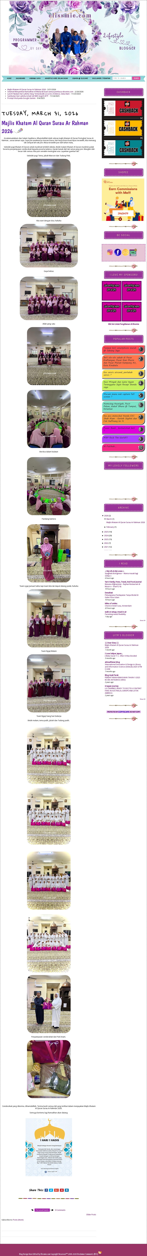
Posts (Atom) (18, 1220)
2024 (106, 535)
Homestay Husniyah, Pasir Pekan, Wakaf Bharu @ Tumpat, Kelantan (120, 406)
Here (31, 1254)
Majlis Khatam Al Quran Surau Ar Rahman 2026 (26, 89)
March (109, 519)
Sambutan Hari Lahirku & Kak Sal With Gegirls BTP (27, 96)
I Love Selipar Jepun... (114, 653)
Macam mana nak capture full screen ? (119, 395)
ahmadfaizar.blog (112, 662)
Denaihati (109, 593)
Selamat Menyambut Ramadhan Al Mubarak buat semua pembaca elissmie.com (40, 92)
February (110, 527)
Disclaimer (81, 1254)
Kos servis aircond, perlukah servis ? (118, 373)
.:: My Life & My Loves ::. (114, 571)
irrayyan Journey (111, 686)
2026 (106, 516)
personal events (42, 1210)
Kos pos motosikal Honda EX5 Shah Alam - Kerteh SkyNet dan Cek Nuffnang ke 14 (120, 419)
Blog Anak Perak (111, 675)
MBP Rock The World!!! (116, 438)
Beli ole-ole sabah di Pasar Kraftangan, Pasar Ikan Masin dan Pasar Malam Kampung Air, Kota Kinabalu (120, 361)
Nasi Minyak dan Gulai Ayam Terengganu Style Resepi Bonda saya (120, 385)
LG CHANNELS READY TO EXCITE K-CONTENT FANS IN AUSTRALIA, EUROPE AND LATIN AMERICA (123, 690)
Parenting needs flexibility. (115, 614)
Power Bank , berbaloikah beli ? (119, 429)
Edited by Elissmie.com (41, 1254)
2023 (106, 539)
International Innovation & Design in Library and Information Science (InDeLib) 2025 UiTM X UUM (123, 666)
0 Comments (60, 1210)
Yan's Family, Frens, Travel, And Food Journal (123, 582)
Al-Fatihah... (110, 446)
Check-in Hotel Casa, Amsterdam (118, 606)
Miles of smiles (111, 603)
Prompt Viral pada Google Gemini (21, 98)
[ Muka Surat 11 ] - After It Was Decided (121, 656)
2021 (106, 547)
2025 (106, 532)
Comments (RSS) (91, 1254)
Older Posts (91, 1214)
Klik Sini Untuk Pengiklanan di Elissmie (123, 324)
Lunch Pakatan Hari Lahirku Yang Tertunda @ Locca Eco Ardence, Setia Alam (38, 94)
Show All (142, 620)
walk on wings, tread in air (116, 612)
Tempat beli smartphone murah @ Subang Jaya (120, 349)
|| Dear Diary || (112, 643)
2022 (106, 543)
